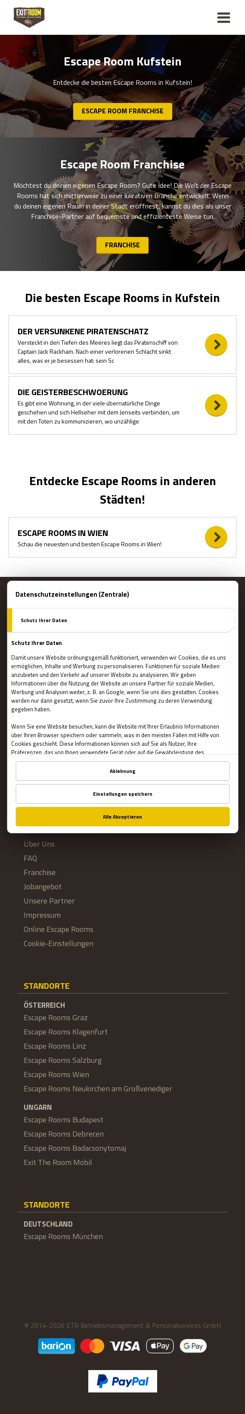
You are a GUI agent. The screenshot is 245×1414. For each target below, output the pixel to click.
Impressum (42, 915)
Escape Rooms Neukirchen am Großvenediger (98, 1088)
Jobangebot (43, 886)
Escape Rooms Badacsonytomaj (75, 1148)
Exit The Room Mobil (58, 1162)
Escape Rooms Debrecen (64, 1134)
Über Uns (39, 844)
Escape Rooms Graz (56, 1017)
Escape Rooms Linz (55, 1046)
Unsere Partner (49, 900)
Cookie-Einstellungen (58, 943)
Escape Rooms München (63, 1236)
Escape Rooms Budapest (63, 1119)
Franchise (122, 245)
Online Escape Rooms (58, 929)
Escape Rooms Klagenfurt (66, 1031)
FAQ (30, 858)
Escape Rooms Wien (56, 1074)
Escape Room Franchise (123, 111)
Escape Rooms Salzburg (63, 1060)
